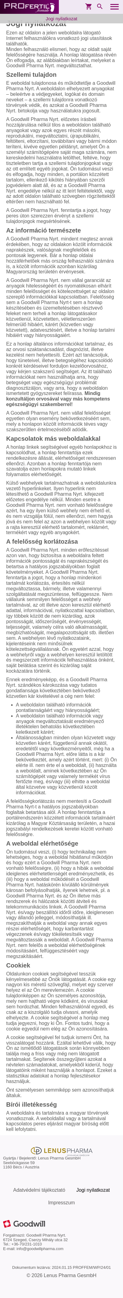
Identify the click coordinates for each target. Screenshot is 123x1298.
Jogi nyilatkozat (61, 18)
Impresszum (61, 1202)
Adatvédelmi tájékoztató (39, 1190)
